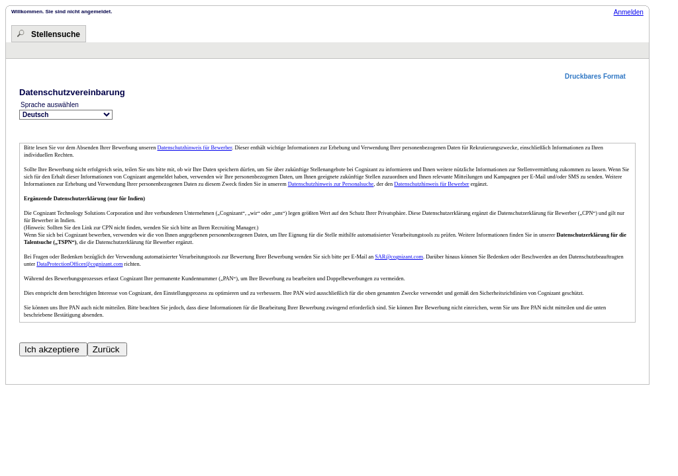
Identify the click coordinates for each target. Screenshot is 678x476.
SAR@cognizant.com (399, 257)
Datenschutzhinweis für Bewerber (194, 148)
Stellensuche (55, 34)
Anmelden (629, 12)
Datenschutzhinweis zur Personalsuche (331, 184)
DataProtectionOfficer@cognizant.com (79, 264)
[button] (600, 76)
